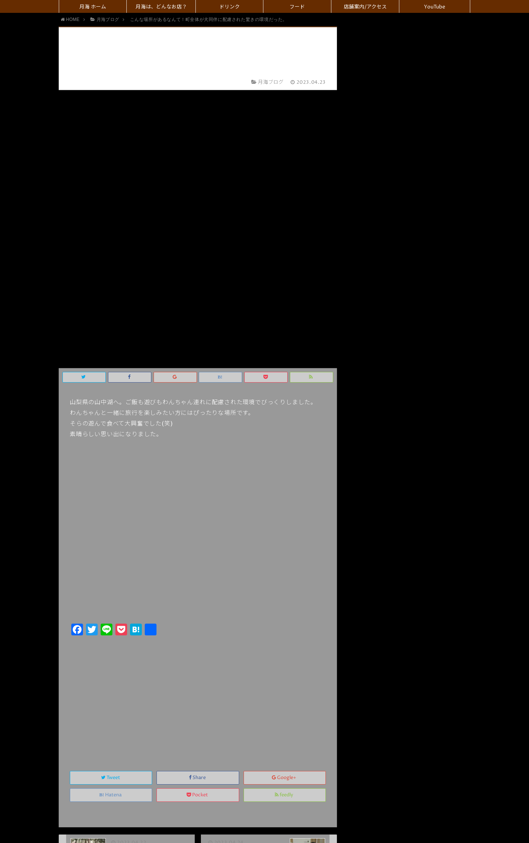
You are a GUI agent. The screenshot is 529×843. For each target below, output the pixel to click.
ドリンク (229, 7)
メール (222, 668)
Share (198, 499)
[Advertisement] (198, 417)
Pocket (198, 517)
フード (297, 7)
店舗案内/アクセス (365, 7)
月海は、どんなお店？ (161, 7)
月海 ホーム (92, 7)
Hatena (111, 517)
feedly (284, 517)
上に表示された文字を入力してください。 (136, 700)
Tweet (111, 499)
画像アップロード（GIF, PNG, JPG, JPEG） (260, 738)
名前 (219, 653)
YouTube (434, 7)
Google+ (284, 499)
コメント (217, 723)
